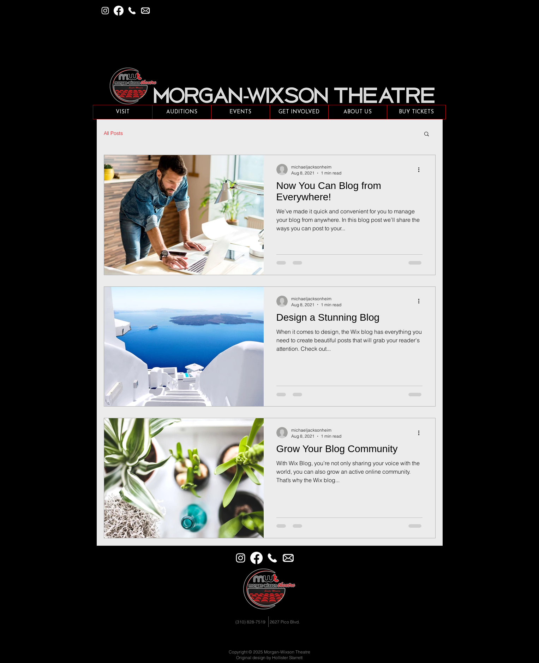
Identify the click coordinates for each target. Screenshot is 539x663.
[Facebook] (119, 11)
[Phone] (132, 11)
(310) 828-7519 (250, 621)
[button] (145, 11)
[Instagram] (105, 11)
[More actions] (421, 169)
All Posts (113, 133)
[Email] (288, 558)
